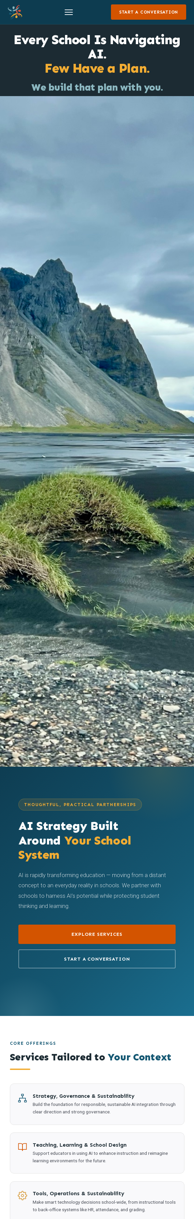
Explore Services (97, 934)
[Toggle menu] (68, 12)
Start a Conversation (148, 12)
